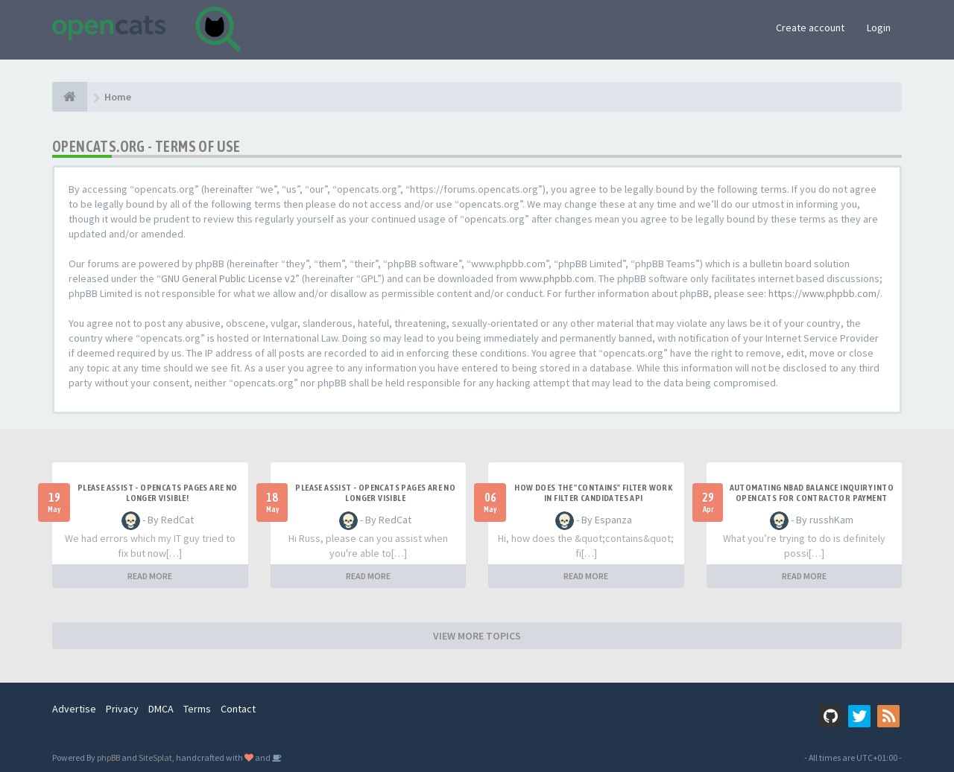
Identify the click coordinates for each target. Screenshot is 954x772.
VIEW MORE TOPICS (477, 635)
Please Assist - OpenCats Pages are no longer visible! (158, 492)
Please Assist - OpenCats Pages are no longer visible (375, 492)
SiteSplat (155, 757)
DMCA (161, 708)
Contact (238, 708)
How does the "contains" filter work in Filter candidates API (593, 492)
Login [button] (879, 27)
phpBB (108, 757)
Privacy (122, 708)
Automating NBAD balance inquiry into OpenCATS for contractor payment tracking (812, 498)
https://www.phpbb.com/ (824, 293)
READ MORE (149, 575)
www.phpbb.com (556, 278)
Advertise (74, 708)
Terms (197, 708)
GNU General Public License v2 (228, 278)
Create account (810, 27)
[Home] (69, 97)
